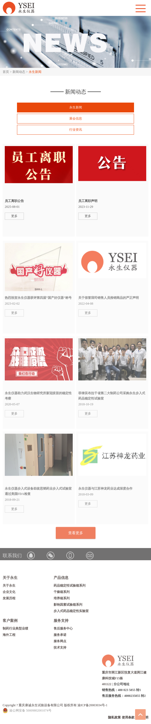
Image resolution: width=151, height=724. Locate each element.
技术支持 (60, 649)
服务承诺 (60, 636)
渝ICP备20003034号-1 (92, 705)
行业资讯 (75, 129)
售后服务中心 (63, 630)
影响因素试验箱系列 (68, 606)
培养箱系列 (62, 599)
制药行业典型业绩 (15, 630)
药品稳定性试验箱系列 (69, 587)
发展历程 (9, 599)
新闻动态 (18, 72)
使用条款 (128, 717)
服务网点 (60, 642)
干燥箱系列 (62, 593)
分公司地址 (122, 685)
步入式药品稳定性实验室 (71, 612)
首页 (6, 72)
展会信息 (75, 118)
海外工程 (9, 636)
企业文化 (9, 593)
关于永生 (9, 587)
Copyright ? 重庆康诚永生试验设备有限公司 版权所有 (40, 705)
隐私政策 (114, 717)
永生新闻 (75, 107)
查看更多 (75, 534)
